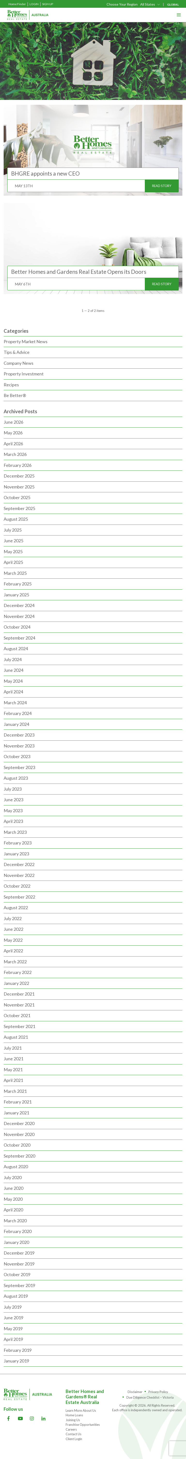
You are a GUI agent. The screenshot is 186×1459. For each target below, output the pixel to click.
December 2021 (19, 994)
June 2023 (13, 799)
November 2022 (19, 875)
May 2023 (13, 810)
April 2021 (13, 1080)
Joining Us (73, 1420)
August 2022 (16, 907)
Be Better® (15, 395)
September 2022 (19, 897)
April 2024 (13, 691)
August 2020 (16, 1166)
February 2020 (17, 1231)
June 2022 (13, 929)
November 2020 (19, 1134)
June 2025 (13, 540)
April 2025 (13, 562)
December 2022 (19, 864)
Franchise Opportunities (83, 1425)
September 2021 (19, 1026)
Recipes (11, 384)
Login (34, 4)
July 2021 (13, 1048)
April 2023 (13, 821)
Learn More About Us (81, 1410)
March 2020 (15, 1220)
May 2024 (13, 681)
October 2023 (17, 756)
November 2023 (19, 745)
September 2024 (19, 637)
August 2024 (16, 648)
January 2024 (16, 724)
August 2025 (16, 519)
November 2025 (19, 486)
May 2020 (13, 1199)
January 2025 (16, 594)
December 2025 (19, 475)
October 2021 (17, 1015)
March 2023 (15, 832)
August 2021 (16, 1037)
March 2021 (15, 1091)
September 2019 (19, 1285)
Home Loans (74, 1415)
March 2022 (15, 961)
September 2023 (19, 767)
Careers (71, 1429)
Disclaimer (135, 1392)
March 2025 (15, 573)
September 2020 (19, 1156)
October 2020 (17, 1145)
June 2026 (13, 422)
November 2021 (19, 1004)
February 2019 (17, 1350)
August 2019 (16, 1296)
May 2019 (13, 1328)
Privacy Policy (158, 1392)
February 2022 (17, 972)
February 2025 (17, 583)
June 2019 (13, 1317)
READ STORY (161, 186)
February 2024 (17, 713)
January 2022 (16, 983)
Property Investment (24, 373)
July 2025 (13, 530)
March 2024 (15, 702)
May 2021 (13, 1069)
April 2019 (13, 1339)
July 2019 (13, 1307)
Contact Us (73, 1434)
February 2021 (17, 1101)
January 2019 (16, 1360)
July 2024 (13, 659)
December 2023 (19, 735)
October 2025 (17, 497)
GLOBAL (173, 4)
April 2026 (13, 443)
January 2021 (16, 1112)
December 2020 (19, 1123)
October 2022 (17, 886)
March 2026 (15, 454)
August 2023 (16, 778)
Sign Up (47, 4)
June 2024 (13, 670)
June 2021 (13, 1058)
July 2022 (13, 918)
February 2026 (17, 465)
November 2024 (19, 616)
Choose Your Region (122, 4)
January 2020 (16, 1242)
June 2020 (13, 1188)
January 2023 (16, 853)
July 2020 (13, 1177)
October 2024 (17, 627)
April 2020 (13, 1209)
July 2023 (13, 789)
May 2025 (13, 551)
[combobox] (150, 4)
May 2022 (13, 940)
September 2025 (19, 508)
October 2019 (17, 1274)
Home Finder (17, 4)
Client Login (74, 1439)
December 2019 (19, 1253)
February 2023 (17, 842)
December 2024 (19, 605)
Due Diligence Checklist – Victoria (150, 1397)
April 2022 (13, 950)
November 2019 (19, 1263)
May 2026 (13, 432)
